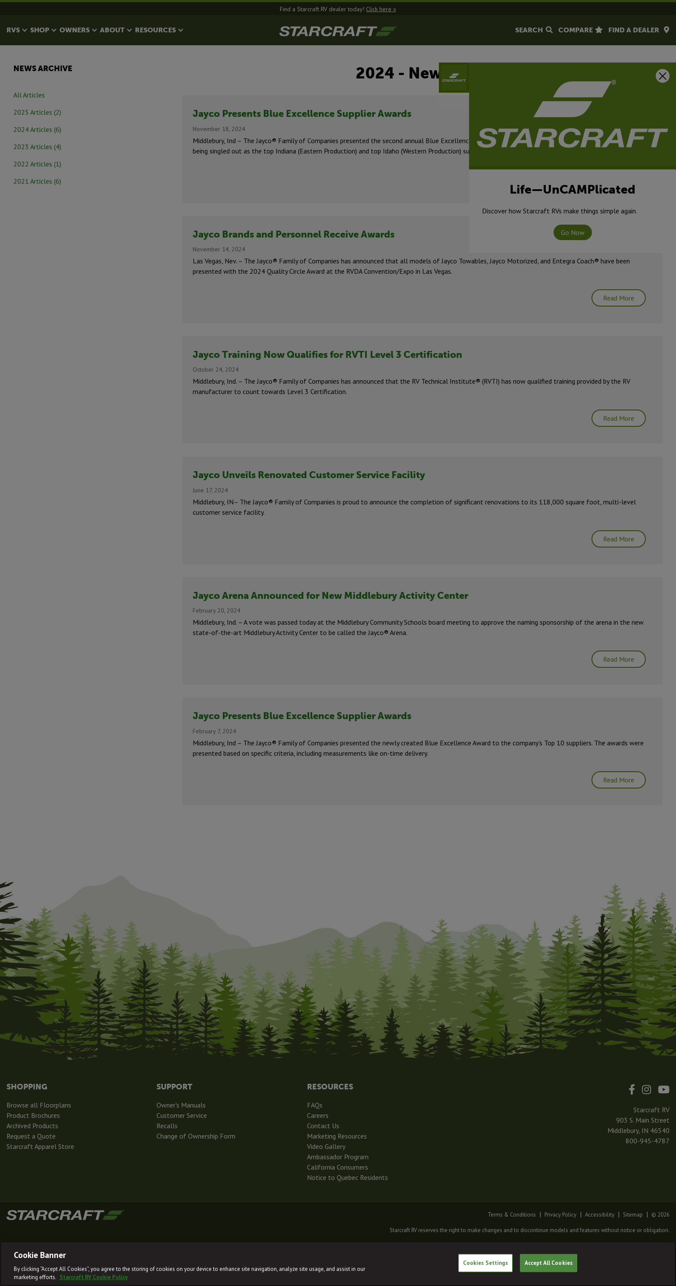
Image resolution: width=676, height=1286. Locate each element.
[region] (338, 1263)
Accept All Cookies (549, 1263)
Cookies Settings (485, 1263)
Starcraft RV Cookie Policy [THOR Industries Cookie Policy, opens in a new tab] (93, 1277)
